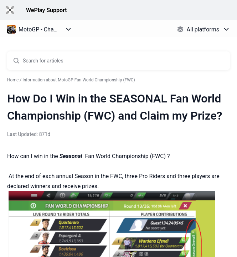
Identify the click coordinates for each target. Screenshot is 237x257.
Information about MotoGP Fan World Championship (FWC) (78, 79)
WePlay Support (46, 10)
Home (13, 79)
